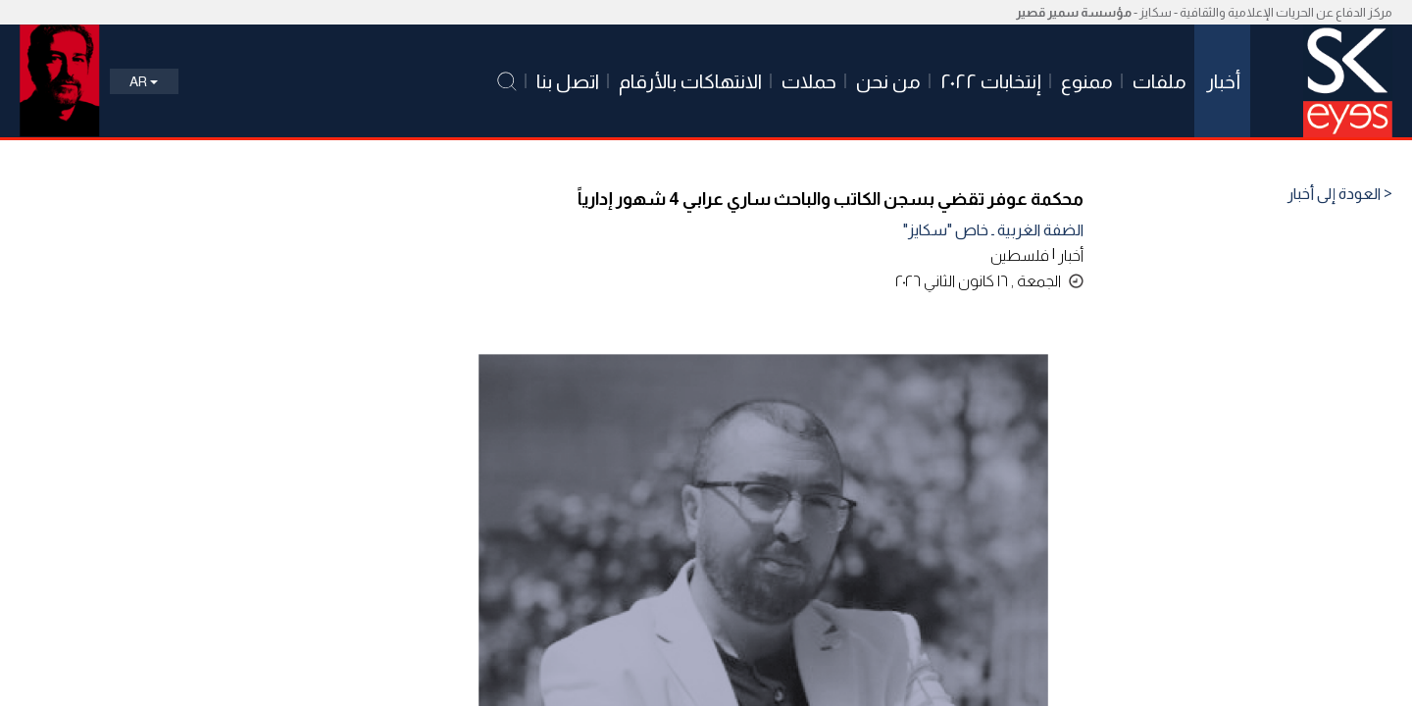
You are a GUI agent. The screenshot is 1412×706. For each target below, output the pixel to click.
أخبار (1071, 255)
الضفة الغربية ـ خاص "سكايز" (993, 230)
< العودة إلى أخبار (1339, 194)
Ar (143, 81)
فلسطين (1019, 255)
